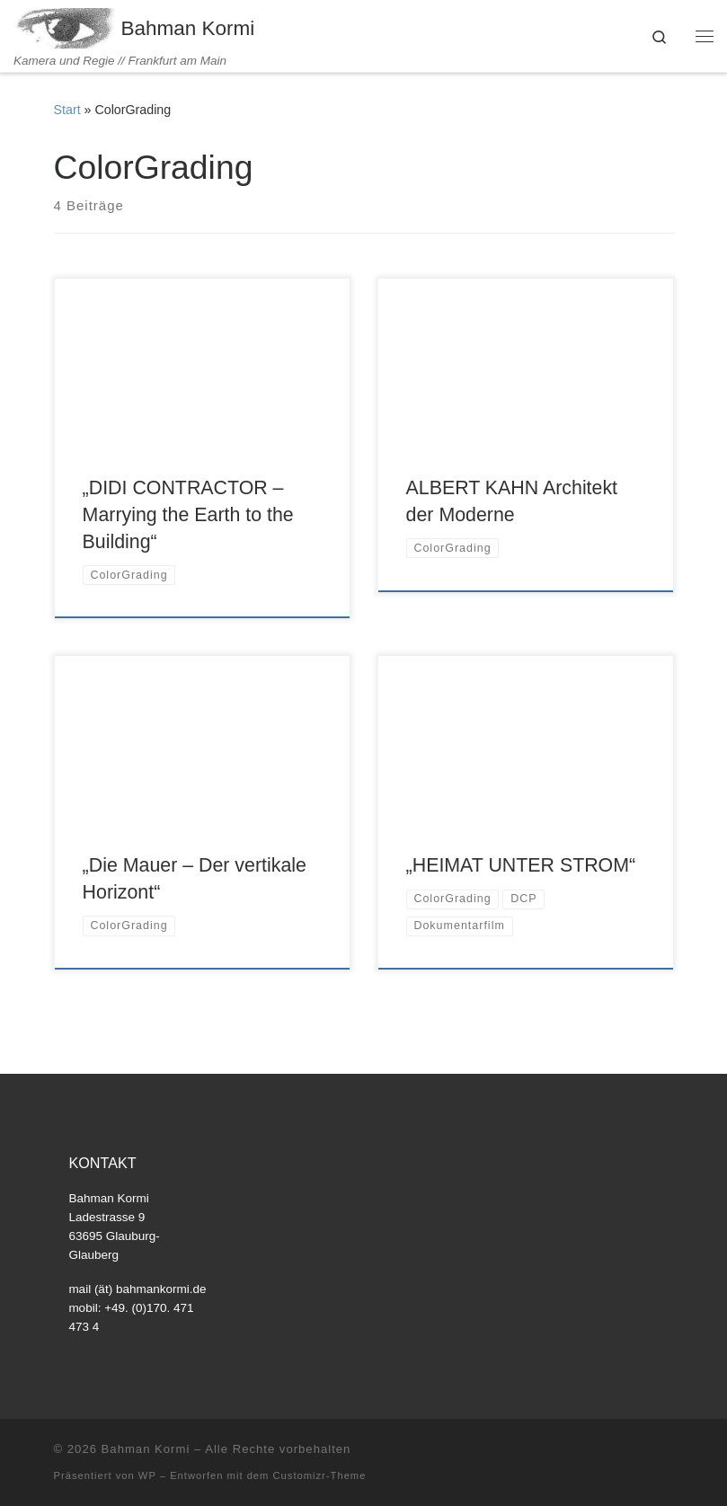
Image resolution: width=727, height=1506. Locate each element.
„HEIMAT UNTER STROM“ (521, 865)
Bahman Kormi (146, 1449)
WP (147, 1475)
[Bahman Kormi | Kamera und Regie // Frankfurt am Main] (64, 26)
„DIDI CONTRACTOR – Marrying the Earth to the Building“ (188, 515)
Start (67, 109)
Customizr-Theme (320, 1475)
